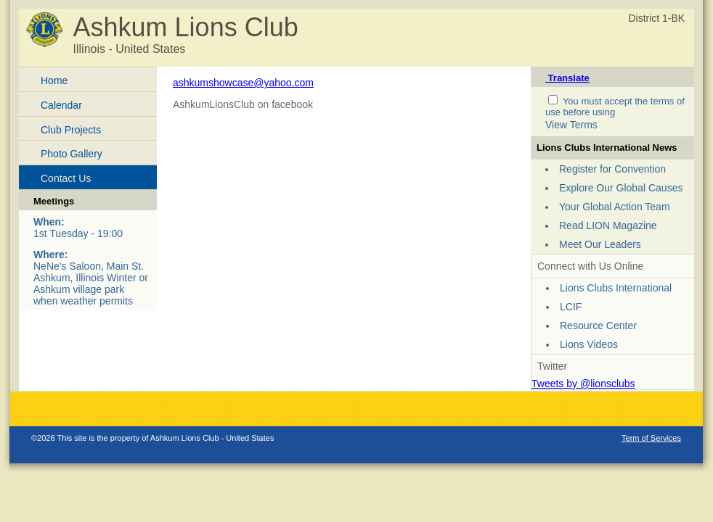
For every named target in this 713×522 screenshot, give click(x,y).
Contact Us (66, 178)
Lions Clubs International (616, 288)
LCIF (571, 306)
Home (54, 80)
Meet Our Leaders (600, 244)
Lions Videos (589, 344)
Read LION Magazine (608, 225)
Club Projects (71, 130)
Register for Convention (612, 169)
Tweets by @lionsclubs (583, 383)
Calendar (61, 105)
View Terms (571, 124)
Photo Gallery (71, 154)
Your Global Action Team (614, 206)
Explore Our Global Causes (621, 188)
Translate (567, 77)
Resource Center (598, 325)
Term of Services (651, 438)
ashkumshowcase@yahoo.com (243, 82)
